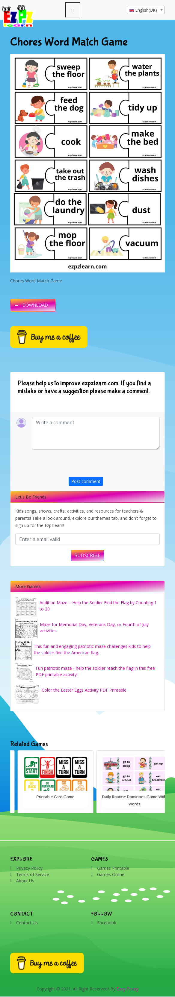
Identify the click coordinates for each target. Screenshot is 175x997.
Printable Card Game (127, 796)
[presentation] (114, 465)
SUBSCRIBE (87, 555)
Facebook (106, 922)
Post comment (85, 481)
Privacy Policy (29, 868)
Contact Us (27, 922)
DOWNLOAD (35, 305)
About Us (25, 881)
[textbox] (146, 10)
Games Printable (113, 868)
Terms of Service (32, 874)
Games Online (110, 874)
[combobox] (146, 10)
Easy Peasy (127, 989)
